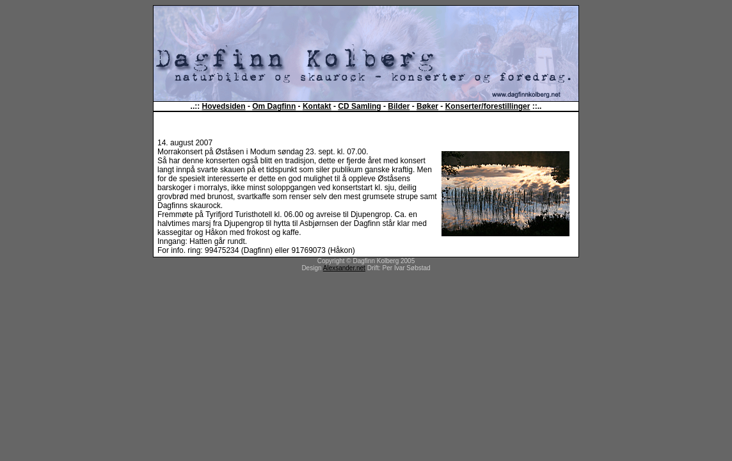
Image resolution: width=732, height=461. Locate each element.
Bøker (427, 106)
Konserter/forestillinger (487, 106)
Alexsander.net (344, 267)
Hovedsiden (224, 106)
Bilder (399, 106)
